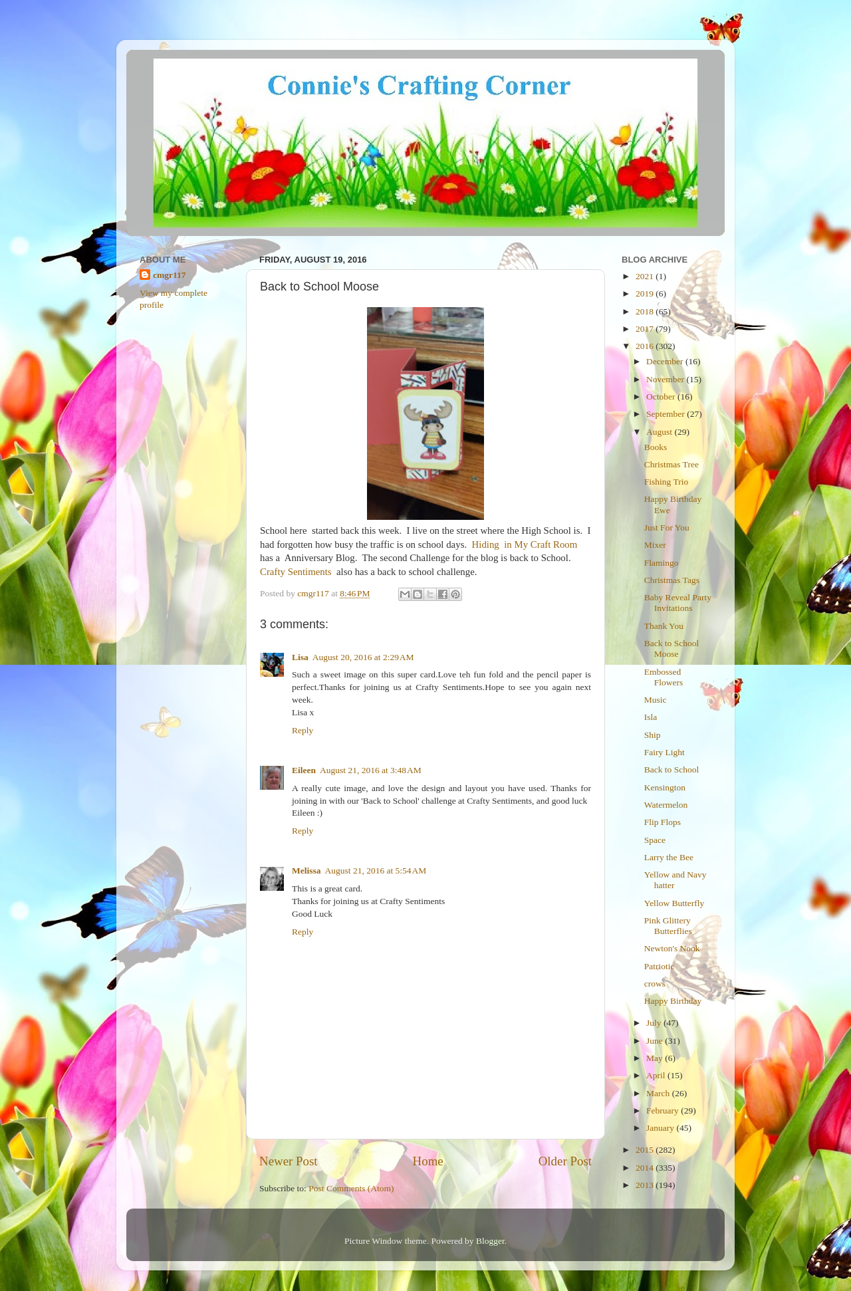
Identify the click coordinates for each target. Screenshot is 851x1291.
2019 (646, 293)
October (661, 397)
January (661, 1128)
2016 (646, 346)
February (663, 1110)
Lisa (300, 657)
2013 (646, 1185)
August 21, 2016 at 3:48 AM (371, 770)
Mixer (655, 545)
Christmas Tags (671, 580)
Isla (651, 717)
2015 (646, 1150)
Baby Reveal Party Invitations (677, 602)
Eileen (304, 770)
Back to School (671, 769)
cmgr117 (169, 275)
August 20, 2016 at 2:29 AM (363, 657)
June (655, 1041)
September (666, 414)
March (659, 1093)
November (666, 379)
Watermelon (666, 805)
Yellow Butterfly (674, 903)
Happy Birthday (673, 1001)
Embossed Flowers (663, 677)
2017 (646, 329)
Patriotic (659, 966)
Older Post (565, 1161)
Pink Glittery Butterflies (668, 925)
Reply (302, 730)
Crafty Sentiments (296, 571)
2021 (646, 276)
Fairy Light (664, 752)
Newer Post (288, 1161)
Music (655, 700)
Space (655, 840)
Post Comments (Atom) (351, 1188)
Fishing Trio (666, 482)
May (655, 1058)
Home (428, 1161)
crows (655, 984)
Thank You (663, 626)
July (655, 1023)
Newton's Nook (672, 948)
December (665, 361)
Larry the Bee (668, 857)
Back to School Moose (671, 648)
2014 (646, 1168)
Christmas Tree (671, 464)
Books (656, 447)
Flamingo (661, 563)
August (660, 432)
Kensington (664, 787)
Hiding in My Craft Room (525, 544)
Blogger (490, 1241)
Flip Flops (662, 822)
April (657, 1075)
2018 (646, 311)
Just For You (666, 527)
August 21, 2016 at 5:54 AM (376, 871)
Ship (652, 735)
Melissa (306, 871)
